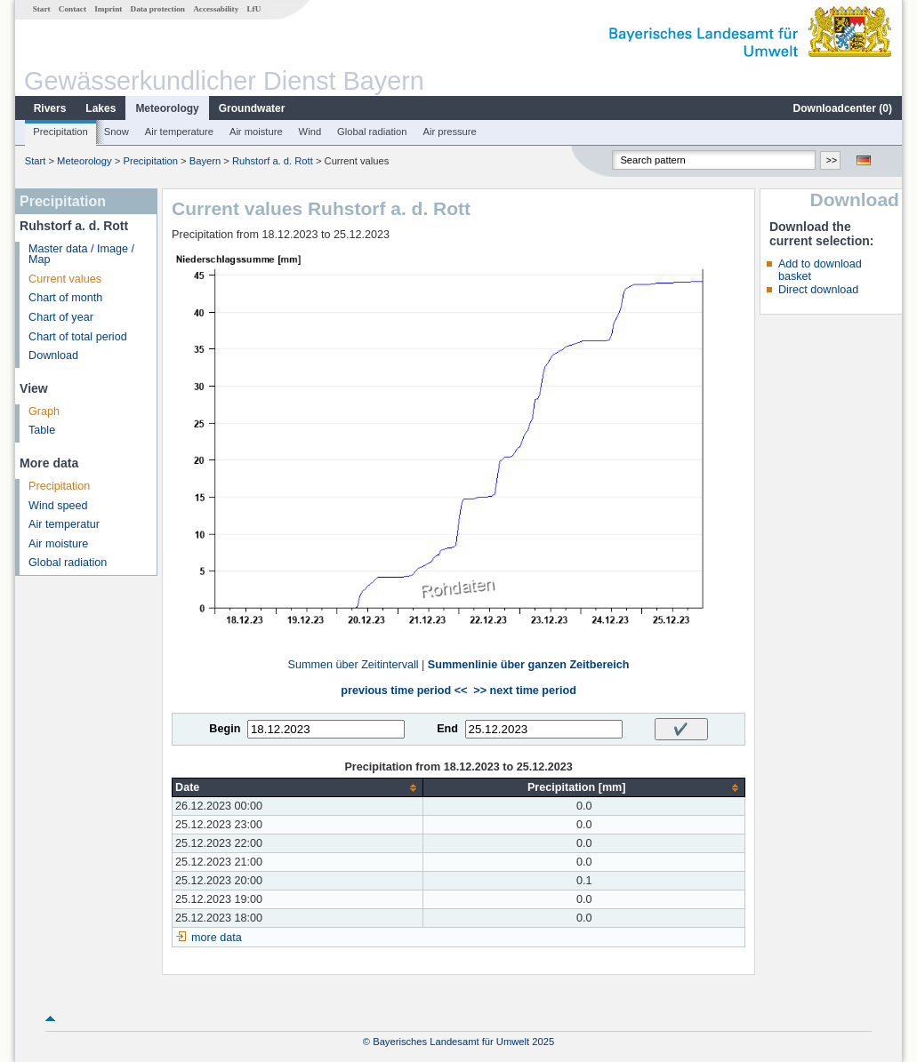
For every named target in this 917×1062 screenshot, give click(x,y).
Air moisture (256, 131)
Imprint (108, 8)
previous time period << (404, 690)
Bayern (205, 161)
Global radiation (371, 131)
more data (216, 937)
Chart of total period (77, 337)
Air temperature (179, 131)
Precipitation (60, 131)
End (447, 729)
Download (53, 355)
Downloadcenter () (842, 108)
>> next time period (524, 690)
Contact (72, 8)
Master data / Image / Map (81, 255)
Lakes (100, 108)
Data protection (158, 8)
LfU (253, 8)
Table (41, 430)
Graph (44, 411)
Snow (116, 131)
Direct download (818, 289)
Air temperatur (64, 524)
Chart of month (65, 297)
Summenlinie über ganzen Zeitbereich (529, 665)
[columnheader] (298, 788)
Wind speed (58, 505)
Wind (310, 131)
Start (42, 8)
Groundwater (252, 108)
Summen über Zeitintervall (353, 665)
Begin (224, 729)
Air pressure (449, 131)
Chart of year (60, 317)
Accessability (215, 8)
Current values (64, 279)
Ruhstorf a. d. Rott (272, 161)
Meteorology (166, 108)
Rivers (50, 108)
